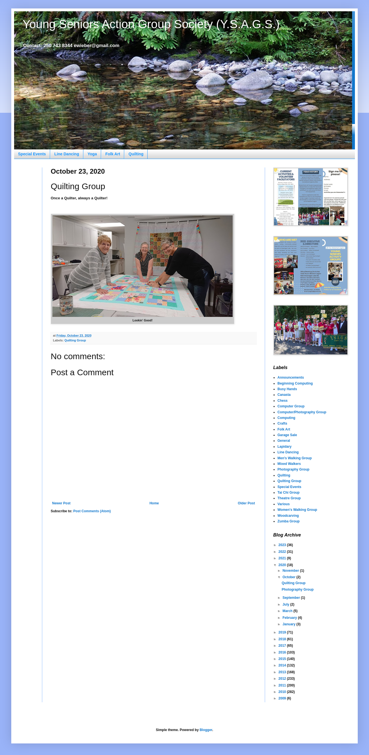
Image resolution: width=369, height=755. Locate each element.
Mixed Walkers (289, 464)
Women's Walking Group (297, 510)
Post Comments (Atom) (92, 511)
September (292, 598)
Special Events (32, 154)
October (289, 577)
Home (154, 503)
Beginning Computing (295, 383)
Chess (282, 401)
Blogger (206, 730)
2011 (283, 685)
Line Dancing (66, 154)
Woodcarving (288, 516)
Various (283, 504)
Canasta (284, 395)
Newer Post (61, 503)
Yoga (92, 154)
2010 (283, 692)
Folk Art (112, 154)
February (290, 618)
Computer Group (290, 406)
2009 (283, 698)
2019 (283, 632)
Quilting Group (75, 340)
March (288, 611)
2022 (283, 552)
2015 (283, 659)
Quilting (135, 154)
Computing (286, 418)
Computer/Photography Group (301, 412)
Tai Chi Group (288, 492)
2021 (283, 558)
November (291, 571)
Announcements (290, 377)
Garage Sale (287, 435)
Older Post (246, 503)
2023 (283, 545)
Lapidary (284, 447)
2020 (283, 565)
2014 (283, 665)
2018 (283, 639)
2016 (283, 652)
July (286, 604)
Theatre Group (289, 498)
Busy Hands (287, 389)
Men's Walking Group (294, 458)
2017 (283, 646)
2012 (283, 679)
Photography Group (293, 469)
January (289, 624)
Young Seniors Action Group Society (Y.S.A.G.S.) (151, 24)
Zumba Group (288, 521)
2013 (283, 672)
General (283, 441)
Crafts (282, 423)
